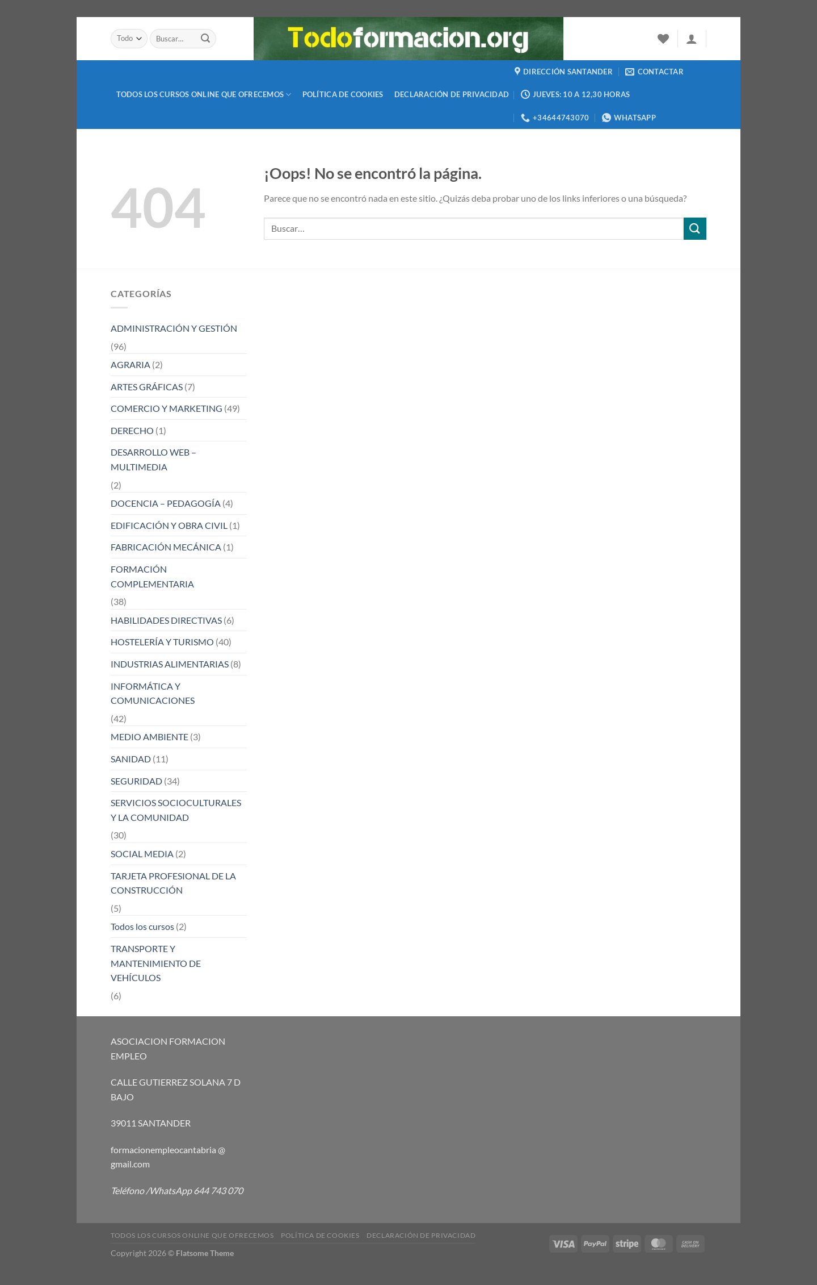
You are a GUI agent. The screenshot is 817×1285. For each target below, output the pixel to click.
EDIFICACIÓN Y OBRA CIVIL (169, 525)
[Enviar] (206, 38)
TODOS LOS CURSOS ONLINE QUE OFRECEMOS (204, 94)
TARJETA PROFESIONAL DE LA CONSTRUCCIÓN (173, 883)
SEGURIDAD (136, 780)
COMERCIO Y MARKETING (166, 408)
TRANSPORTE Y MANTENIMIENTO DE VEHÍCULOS (156, 963)
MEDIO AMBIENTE (149, 736)
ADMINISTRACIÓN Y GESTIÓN (174, 328)
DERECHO (132, 430)
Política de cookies (343, 94)
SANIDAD (131, 758)
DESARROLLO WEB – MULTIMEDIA (153, 459)
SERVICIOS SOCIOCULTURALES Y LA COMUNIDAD (176, 810)
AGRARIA (130, 364)
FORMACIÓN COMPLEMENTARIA (152, 576)
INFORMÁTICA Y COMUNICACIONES (153, 693)
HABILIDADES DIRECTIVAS (166, 620)
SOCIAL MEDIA (142, 853)
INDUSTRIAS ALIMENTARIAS (170, 663)
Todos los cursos (142, 926)
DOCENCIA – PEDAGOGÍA (166, 503)
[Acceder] (691, 38)
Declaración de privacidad (451, 94)
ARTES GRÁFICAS (147, 386)
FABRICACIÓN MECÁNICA (166, 546)
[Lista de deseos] (663, 38)
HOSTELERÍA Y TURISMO (162, 641)
